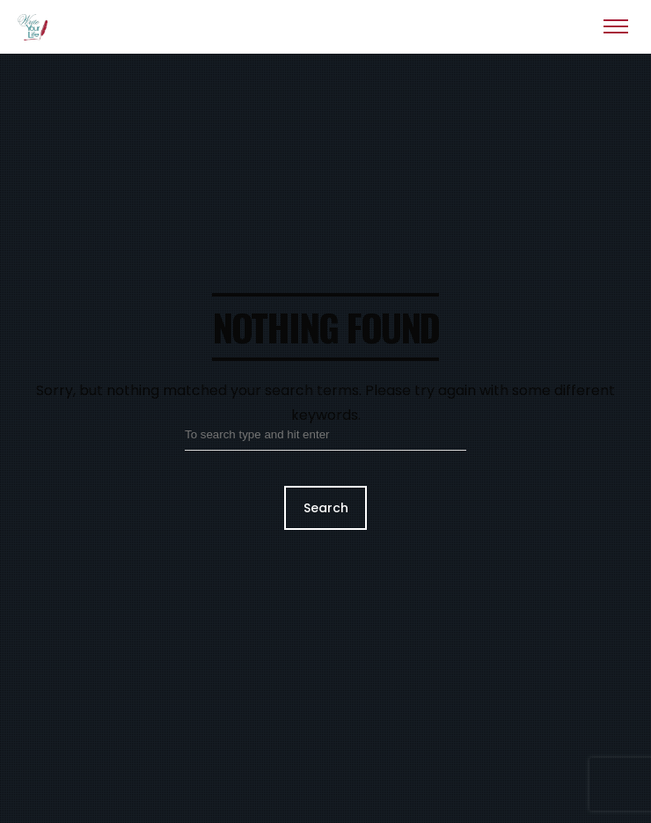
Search (326, 508)
